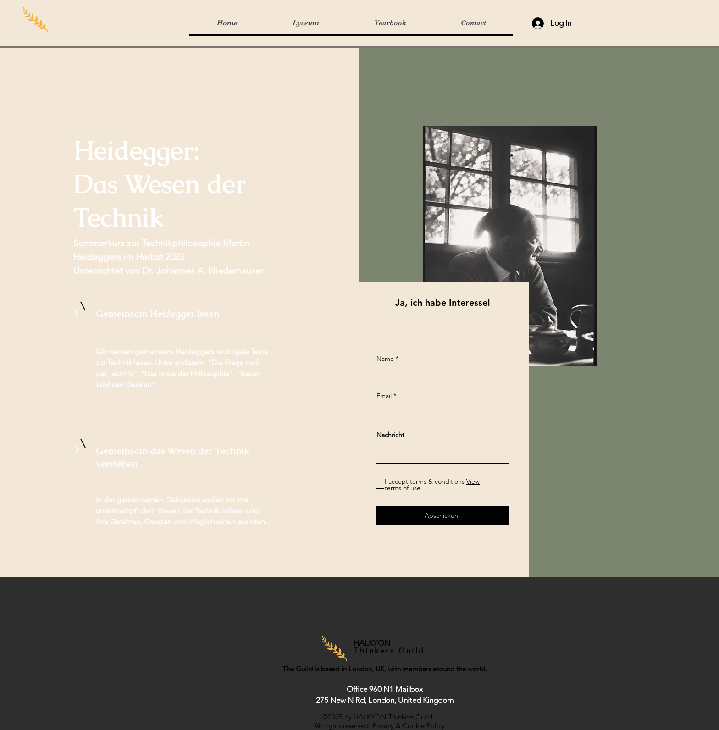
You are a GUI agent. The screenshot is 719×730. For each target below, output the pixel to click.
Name (385, 358)
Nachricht (390, 434)
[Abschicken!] (442, 515)
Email (384, 396)
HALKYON (374, 642)
